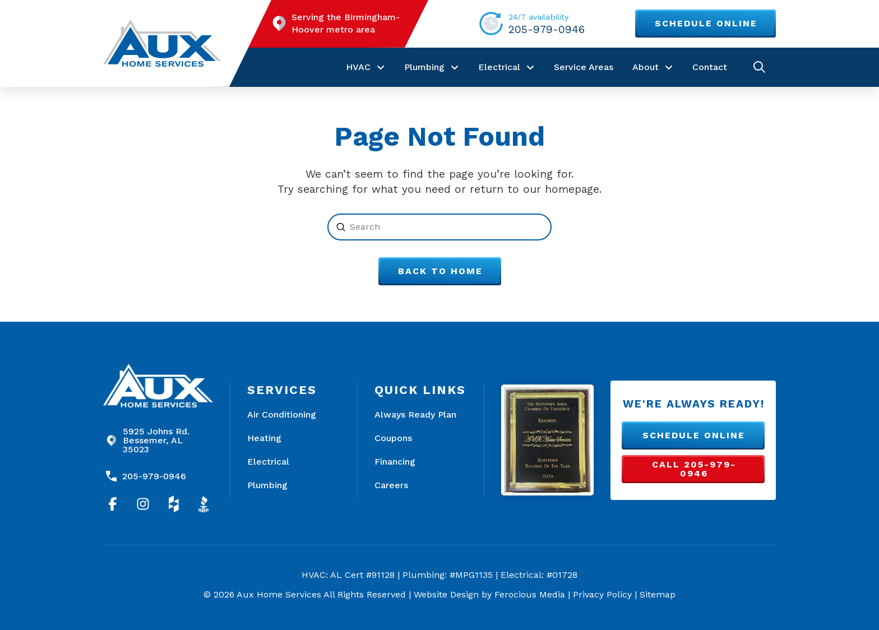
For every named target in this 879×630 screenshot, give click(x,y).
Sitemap (658, 594)
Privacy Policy (602, 594)
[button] (759, 67)
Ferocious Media (529, 594)
